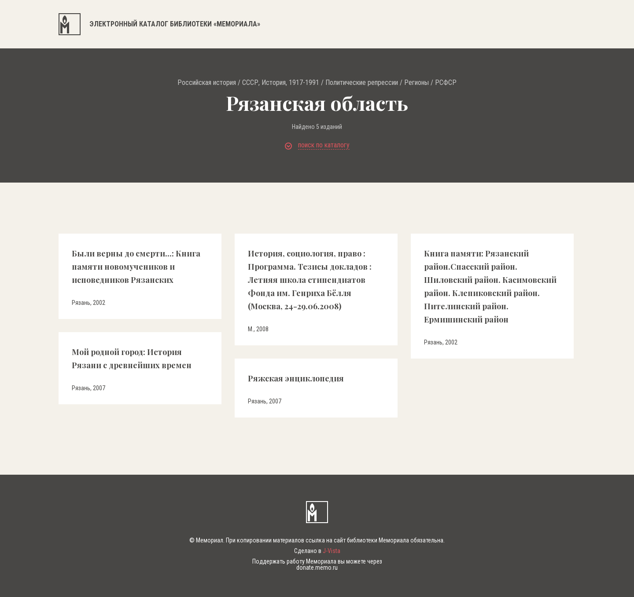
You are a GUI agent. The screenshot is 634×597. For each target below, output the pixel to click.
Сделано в (317, 551)
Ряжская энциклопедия (296, 378)
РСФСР (446, 82)
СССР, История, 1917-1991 (280, 82)
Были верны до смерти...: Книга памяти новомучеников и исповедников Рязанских (136, 266)
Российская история (206, 82)
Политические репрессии (361, 82)
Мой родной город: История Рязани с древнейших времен (132, 358)
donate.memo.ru (317, 567)
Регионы (416, 82)
